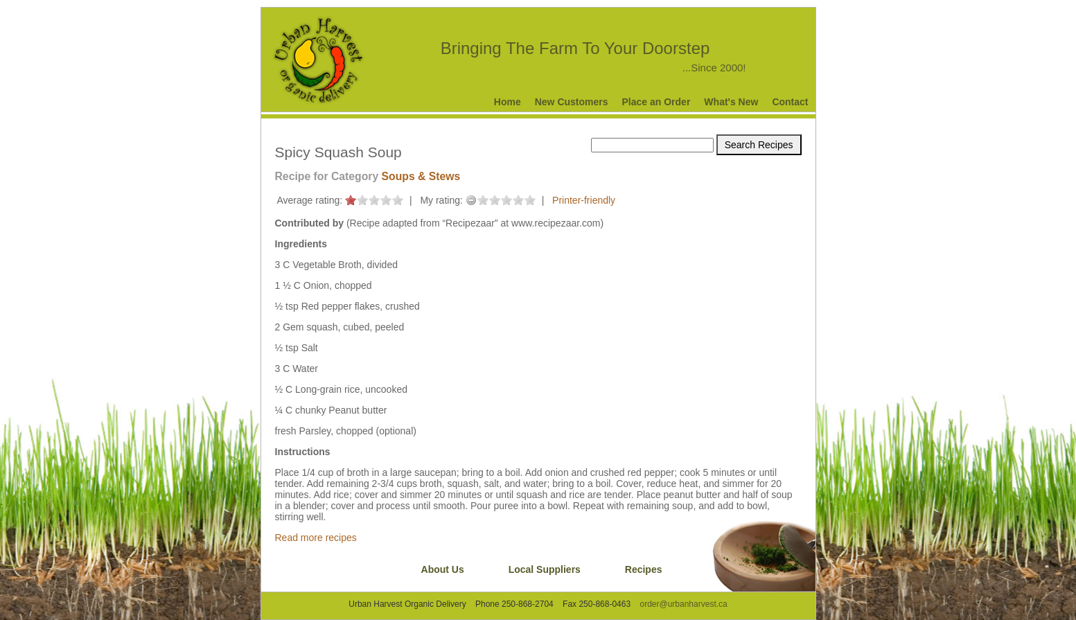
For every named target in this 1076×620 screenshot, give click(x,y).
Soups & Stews (421, 176)
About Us (442, 569)
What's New (731, 101)
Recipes (643, 569)
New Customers (571, 101)
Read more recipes (316, 537)
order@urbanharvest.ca (683, 604)
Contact (790, 101)
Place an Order (656, 101)
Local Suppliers (545, 569)
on (350, 200)
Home (507, 101)
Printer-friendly (583, 200)
